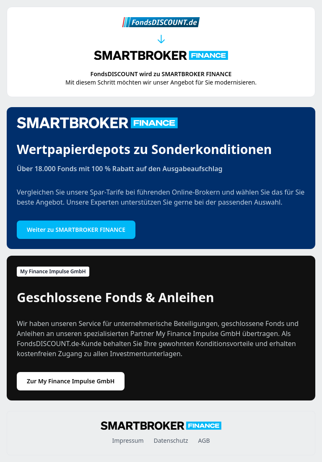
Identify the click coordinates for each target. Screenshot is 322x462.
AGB (204, 440)
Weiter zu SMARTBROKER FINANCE (76, 230)
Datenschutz (170, 440)
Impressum (127, 440)
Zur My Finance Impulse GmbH (70, 381)
